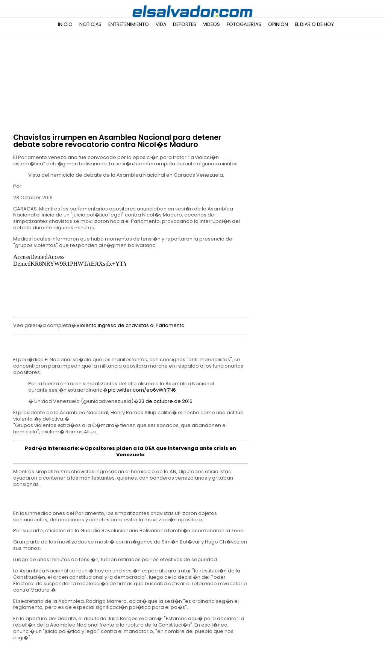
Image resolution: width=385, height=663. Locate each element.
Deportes (184, 24)
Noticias (90, 24)
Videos (211, 24)
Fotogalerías (244, 24)
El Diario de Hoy (314, 24)
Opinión (278, 24)
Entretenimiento (128, 24)
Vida (161, 24)
